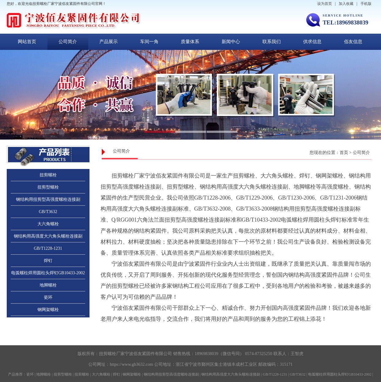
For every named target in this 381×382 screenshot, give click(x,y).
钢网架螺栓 (48, 309)
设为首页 (324, 4)
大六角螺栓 (48, 224)
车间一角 (149, 41)
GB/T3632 (48, 211)
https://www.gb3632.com (131, 364)
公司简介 (68, 41)
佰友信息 (353, 41)
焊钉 (48, 260)
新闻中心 (231, 41)
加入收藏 (346, 4)
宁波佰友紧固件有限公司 (148, 353)
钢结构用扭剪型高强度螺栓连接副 (48, 199)
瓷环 (48, 297)
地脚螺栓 (48, 285)
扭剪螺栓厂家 (112, 353)
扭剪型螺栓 (48, 187)
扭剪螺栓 (48, 175)
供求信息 (312, 41)
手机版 (365, 4)
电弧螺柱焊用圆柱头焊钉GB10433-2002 (48, 273)
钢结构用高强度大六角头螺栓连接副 (48, 236)
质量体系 (190, 41)
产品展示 (108, 41)
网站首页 (27, 41)
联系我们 (271, 41)
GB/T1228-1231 (48, 248)
